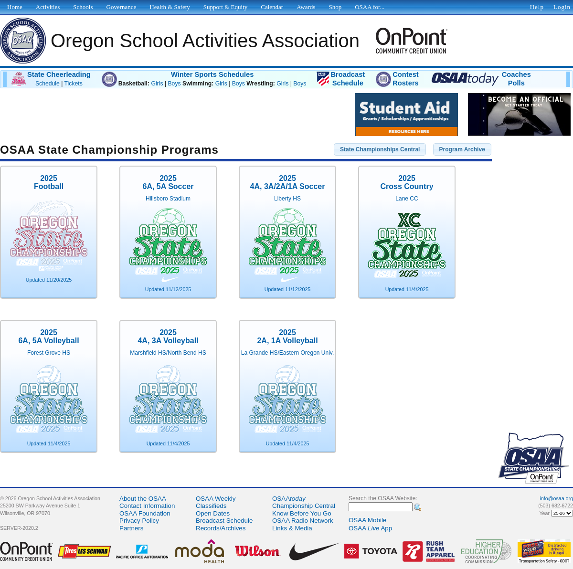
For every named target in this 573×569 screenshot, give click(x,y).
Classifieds (211, 505)
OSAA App (370, 528)
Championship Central (303, 505)
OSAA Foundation (144, 513)
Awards (306, 7)
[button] (380, 149)
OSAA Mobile (367, 520)
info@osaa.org (556, 498)
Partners (131, 528)
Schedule (47, 83)
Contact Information (147, 505)
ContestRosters (406, 79)
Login (562, 7)
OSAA (289, 498)
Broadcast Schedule (224, 520)
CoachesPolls (516, 79)
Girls (157, 83)
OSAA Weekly (215, 498)
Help (537, 7)
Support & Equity (225, 7)
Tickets (73, 83)
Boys (174, 83)
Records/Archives (220, 528)
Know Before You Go (301, 513)
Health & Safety (169, 7)
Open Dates (213, 513)
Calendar (272, 7)
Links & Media (292, 528)
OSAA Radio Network (302, 520)
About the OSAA (142, 498)
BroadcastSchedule (347, 79)
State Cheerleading (59, 74)
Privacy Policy (139, 520)
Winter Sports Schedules (212, 74)
